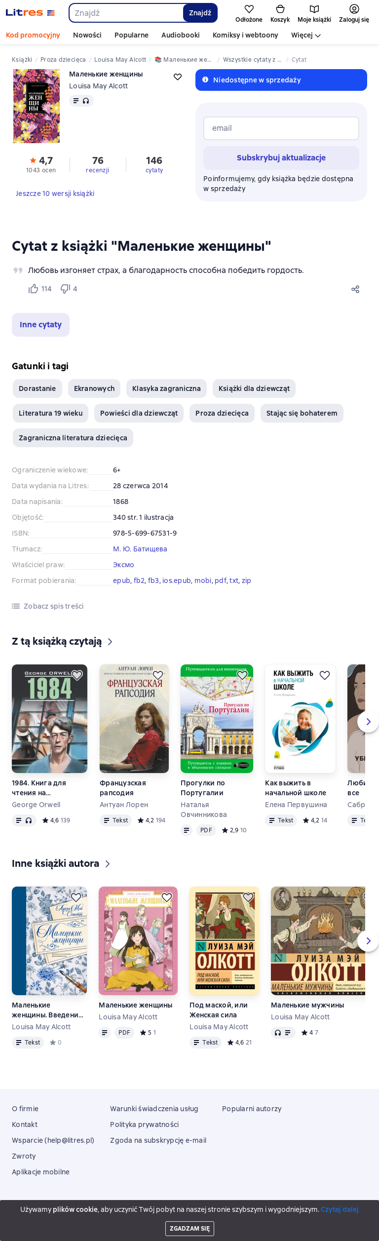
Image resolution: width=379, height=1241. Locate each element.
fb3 (153, 580)
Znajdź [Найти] (200, 12)
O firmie (25, 1108)
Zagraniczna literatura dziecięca (73, 437)
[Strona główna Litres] (30, 13)
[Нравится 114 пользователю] (39, 289)
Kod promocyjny (33, 35)
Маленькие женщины (135, 1005)
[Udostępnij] (357, 288)
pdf (221, 580)
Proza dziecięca (222, 413)
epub (121, 580)
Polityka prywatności (144, 1124)
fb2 (139, 580)
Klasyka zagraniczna (166, 388)
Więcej (302, 35)
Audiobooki (180, 35)
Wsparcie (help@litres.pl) (53, 1140)
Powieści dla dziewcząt (139, 413)
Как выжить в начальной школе (295, 787)
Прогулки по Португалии (203, 787)
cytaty (154, 170)
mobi (203, 580)
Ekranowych (94, 388)
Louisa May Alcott (98, 85)
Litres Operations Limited (189, 1205)
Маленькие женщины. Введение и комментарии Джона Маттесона (47, 1010)
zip (247, 580)
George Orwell (36, 804)
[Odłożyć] (77, 675)
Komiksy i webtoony (245, 35)
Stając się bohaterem (302, 413)
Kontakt (25, 1124)
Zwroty (24, 1156)
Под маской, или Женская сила (219, 1010)
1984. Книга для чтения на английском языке (44, 788)
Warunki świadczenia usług (154, 1108)
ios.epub (176, 580)
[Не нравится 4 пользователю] (70, 289)
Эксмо (123, 564)
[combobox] (126, 13)
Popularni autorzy (251, 1108)
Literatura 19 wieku (50, 413)
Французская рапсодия (123, 787)
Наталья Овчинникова (204, 809)
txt (233, 580)
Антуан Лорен (124, 804)
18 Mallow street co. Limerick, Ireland (189, 1214)
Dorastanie (37, 388)
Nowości (87, 35)
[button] (41, 325)
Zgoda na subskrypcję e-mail (158, 1140)
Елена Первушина (296, 804)
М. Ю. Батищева (140, 548)
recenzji (97, 170)
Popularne (131, 35)
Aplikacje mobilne (41, 1171)
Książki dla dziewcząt (254, 388)
